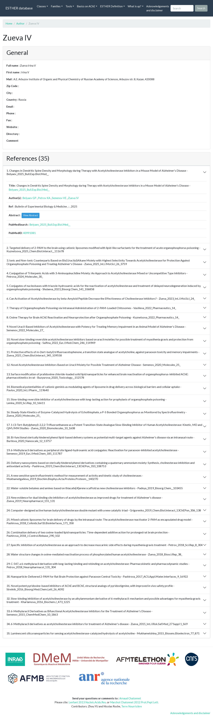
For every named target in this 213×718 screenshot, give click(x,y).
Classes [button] (41, 6)
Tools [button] (69, 6)
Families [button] (56, 6)
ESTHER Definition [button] (111, 6)
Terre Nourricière (131, 706)
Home (8, 23)
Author (20, 23)
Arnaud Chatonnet (130, 698)
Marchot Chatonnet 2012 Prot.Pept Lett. (134, 702)
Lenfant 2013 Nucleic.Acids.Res (87, 702)
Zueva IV (73, 198)
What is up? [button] (134, 6)
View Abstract (30, 215)
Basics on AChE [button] (86, 6)
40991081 (29, 232)
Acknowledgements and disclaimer (157, 8)
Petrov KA (44, 198)
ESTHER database (19, 8)
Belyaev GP (29, 198)
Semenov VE (59, 198)
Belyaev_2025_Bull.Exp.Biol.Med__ (29, 189)
